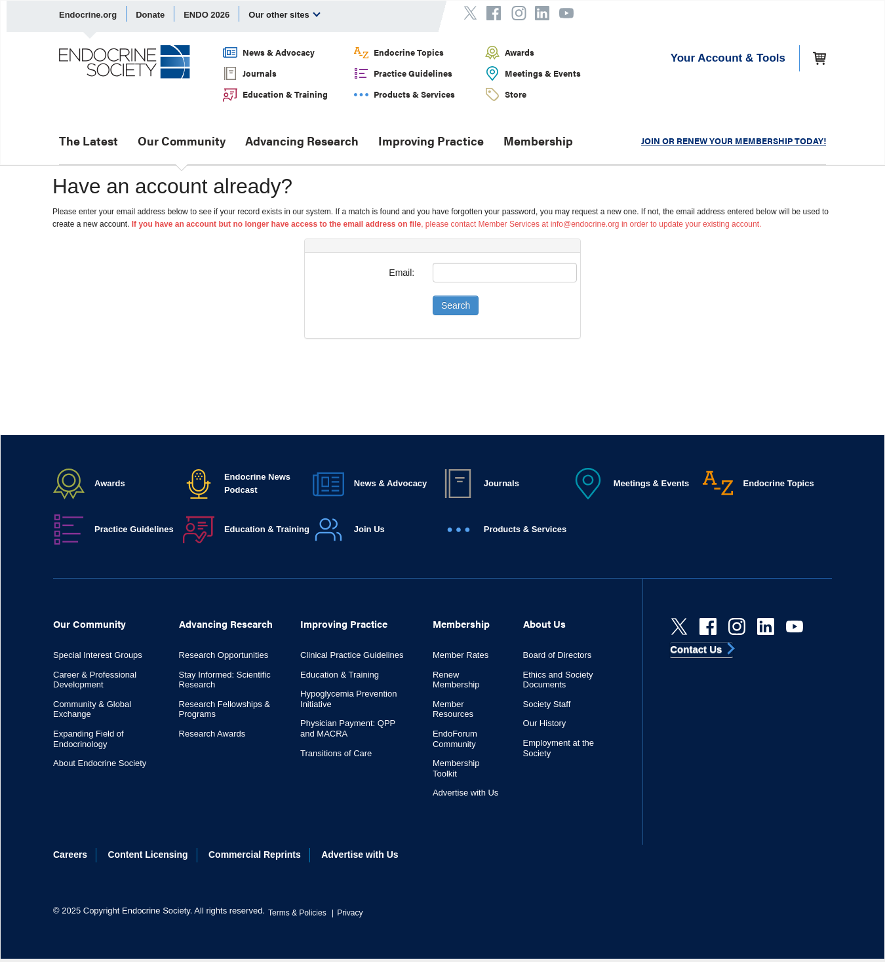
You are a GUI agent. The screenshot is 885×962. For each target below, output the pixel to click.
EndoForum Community (455, 739)
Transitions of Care (336, 753)
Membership (538, 140)
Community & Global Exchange (92, 709)
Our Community (182, 140)
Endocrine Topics (409, 52)
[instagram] (737, 626)
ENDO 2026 (206, 15)
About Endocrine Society (99, 763)
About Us (544, 623)
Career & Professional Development (94, 680)
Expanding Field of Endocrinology (88, 739)
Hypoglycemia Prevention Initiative (348, 699)
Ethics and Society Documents (558, 680)
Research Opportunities (224, 655)
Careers (70, 854)
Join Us (369, 529)
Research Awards (212, 734)
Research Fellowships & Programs (224, 709)
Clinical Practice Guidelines (352, 655)
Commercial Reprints (254, 854)
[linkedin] (766, 626)
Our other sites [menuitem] (284, 14)
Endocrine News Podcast (257, 483)
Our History (544, 723)
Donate (150, 15)
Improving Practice (431, 140)
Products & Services (414, 94)
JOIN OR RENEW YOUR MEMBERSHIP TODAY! (733, 140)
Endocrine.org (88, 15)
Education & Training (285, 94)
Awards (519, 52)
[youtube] (794, 626)
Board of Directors (557, 655)
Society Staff (547, 704)
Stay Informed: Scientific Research (225, 680)
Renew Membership (456, 680)
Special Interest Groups (97, 655)
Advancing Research (302, 140)
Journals (260, 73)
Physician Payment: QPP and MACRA (347, 728)
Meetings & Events (543, 73)
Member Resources (453, 709)
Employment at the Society (558, 748)
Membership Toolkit (456, 768)
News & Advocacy (279, 52)
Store (515, 94)
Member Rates (460, 655)
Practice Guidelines (413, 73)
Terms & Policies (297, 912)
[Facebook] (708, 626)
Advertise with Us (465, 793)
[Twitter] (679, 626)
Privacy (350, 912)
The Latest (88, 140)
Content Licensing (148, 854)
